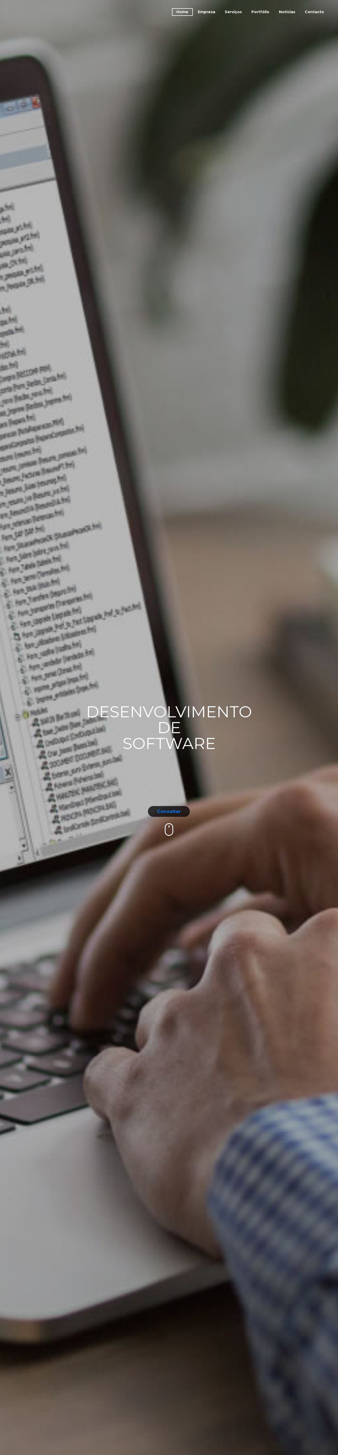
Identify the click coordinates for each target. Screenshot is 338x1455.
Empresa (206, 12)
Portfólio (260, 12)
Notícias (287, 12)
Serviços (233, 12)
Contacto (314, 12)
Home (182, 12)
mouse (169, 829)
